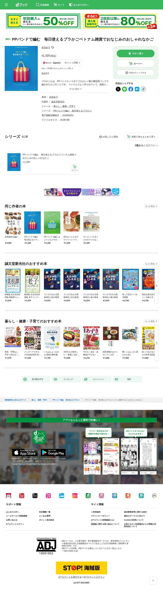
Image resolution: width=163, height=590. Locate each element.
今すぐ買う (137, 53)
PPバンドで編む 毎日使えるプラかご (73, 110)
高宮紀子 (46, 47)
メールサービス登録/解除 (16, 516)
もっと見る (150, 206)
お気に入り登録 (110, 136)
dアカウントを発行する (70, 577)
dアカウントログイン (15, 524)
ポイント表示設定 (46, 520)
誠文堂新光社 (58, 101)
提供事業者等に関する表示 (135, 512)
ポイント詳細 (71, 62)
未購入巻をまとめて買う (143, 136)
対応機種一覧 (44, 512)
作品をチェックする (137, 73)
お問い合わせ (11, 520)
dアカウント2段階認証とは (102, 520)
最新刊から (152, 145)
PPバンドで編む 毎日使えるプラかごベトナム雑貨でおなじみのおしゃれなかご (49, 156)
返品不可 (45, 73)
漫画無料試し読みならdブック (15, 400)
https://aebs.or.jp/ (71, 551)
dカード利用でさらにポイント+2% (56, 68)
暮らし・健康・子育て (65, 106)
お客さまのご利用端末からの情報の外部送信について (140, 525)
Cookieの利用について (134, 520)
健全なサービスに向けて (134, 516)
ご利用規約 (95, 512)
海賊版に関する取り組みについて (105, 524)
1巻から (139, 145)
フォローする (52, 47)
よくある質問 (44, 516)
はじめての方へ (12, 512)
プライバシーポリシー (100, 516)
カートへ (138, 63)
